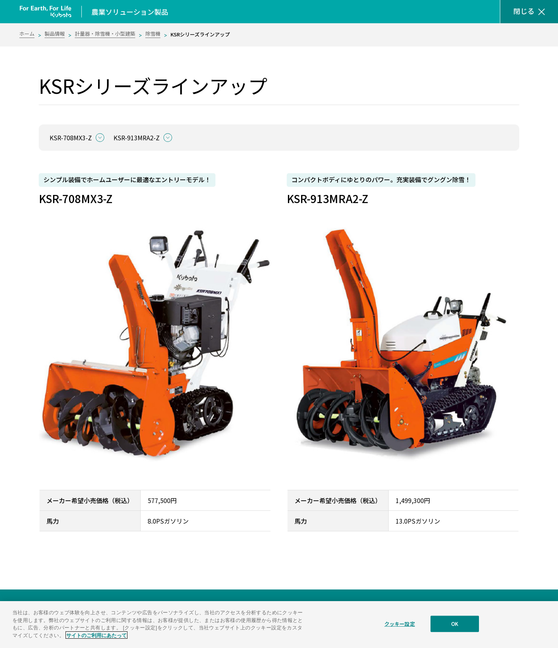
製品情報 (55, 33)
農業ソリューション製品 (129, 12)
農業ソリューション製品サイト (68, 611)
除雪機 (152, 33)
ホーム (26, 33)
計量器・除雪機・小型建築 (105, 33)
